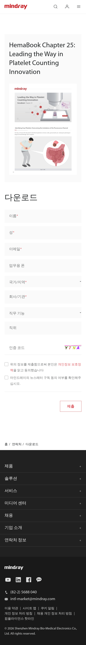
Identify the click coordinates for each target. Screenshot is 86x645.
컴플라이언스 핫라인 (19, 618)
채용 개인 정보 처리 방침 (54, 613)
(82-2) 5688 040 (23, 592)
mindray (16, 6)
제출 (70, 406)
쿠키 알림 (47, 608)
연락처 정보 (15, 540)
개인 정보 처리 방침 (18, 613)
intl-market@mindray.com (32, 599)
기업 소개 (13, 528)
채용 (9, 516)
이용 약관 (11, 608)
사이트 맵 (29, 608)
